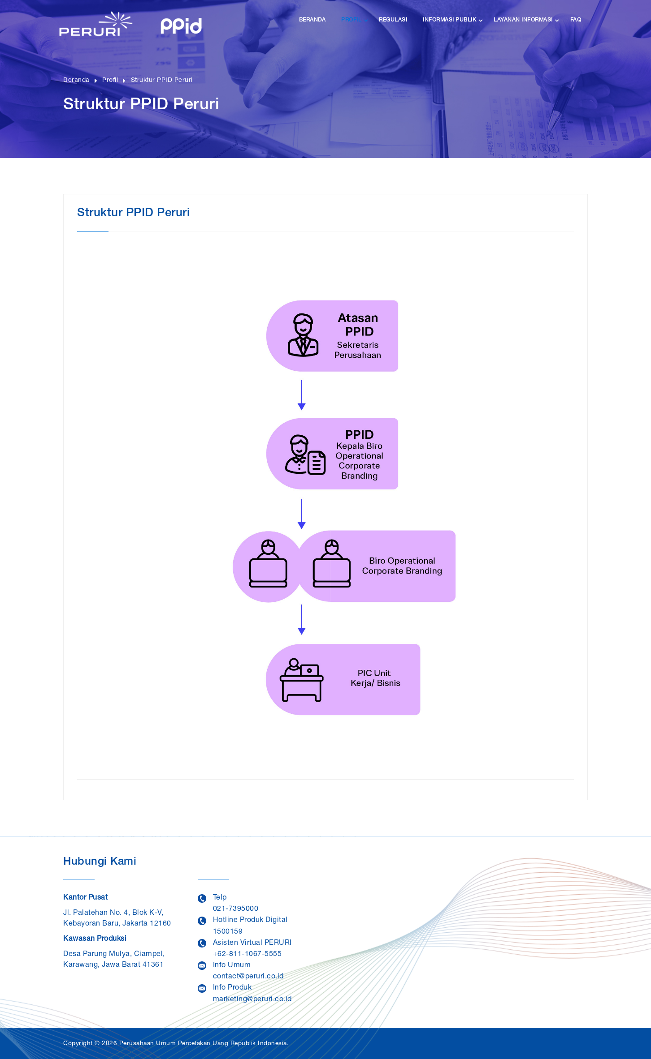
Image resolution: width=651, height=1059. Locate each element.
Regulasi (393, 20)
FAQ (576, 20)
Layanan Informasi (523, 20)
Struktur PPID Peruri (163, 80)
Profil (351, 20)
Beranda (312, 20)
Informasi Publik (449, 20)
